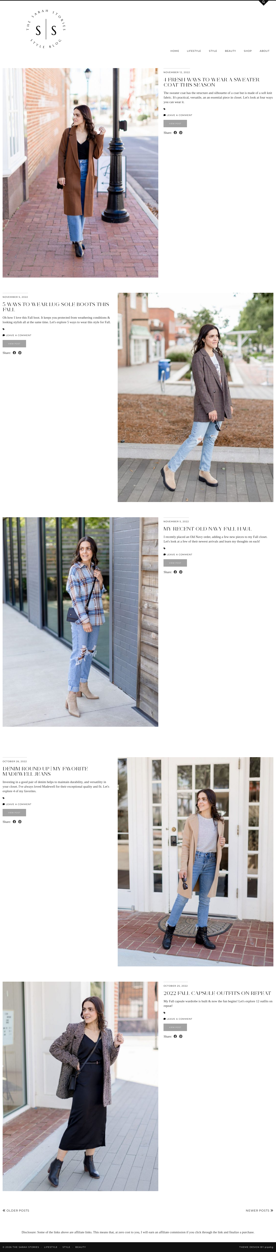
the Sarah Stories (26, 1247)
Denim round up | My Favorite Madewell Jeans (45, 771)
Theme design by (256, 1247)
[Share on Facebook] (175, 133)
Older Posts (16, 1210)
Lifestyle (194, 50)
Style (213, 50)
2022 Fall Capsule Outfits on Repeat (217, 993)
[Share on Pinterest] (180, 133)
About (264, 50)
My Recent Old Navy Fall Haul (208, 529)
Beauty (230, 50)
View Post (175, 123)
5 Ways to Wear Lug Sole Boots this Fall (56, 307)
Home (174, 50)
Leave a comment (178, 115)
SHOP (248, 50)
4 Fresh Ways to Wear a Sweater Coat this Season (211, 82)
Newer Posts (259, 1210)
